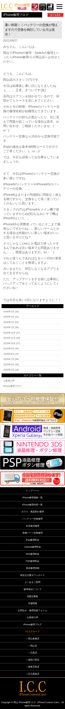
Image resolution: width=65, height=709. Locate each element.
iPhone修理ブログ (12, 386)
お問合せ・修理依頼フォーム (32, 610)
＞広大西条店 (32, 674)
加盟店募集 (32, 596)
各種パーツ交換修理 (32, 532)
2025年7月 (8, 359)
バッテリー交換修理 (32, 518)
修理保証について (33, 589)
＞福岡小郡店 (32, 659)
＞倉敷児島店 (32, 666)
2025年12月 (9, 332)
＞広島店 (32, 652)
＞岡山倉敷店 (32, 638)
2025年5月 (8, 369)
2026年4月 (8, 311)
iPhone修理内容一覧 (32, 504)
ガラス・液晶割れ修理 (32, 511)
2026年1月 (8, 327)
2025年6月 (8, 364)
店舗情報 (32, 603)
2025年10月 (9, 343)
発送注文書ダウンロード (32, 575)
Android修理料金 (32, 547)
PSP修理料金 (32, 561)
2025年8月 (8, 354)
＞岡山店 (32, 645)
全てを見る (55, 15)
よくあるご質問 (32, 582)
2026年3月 (8, 316)
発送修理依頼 (32, 568)
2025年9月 (8, 348)
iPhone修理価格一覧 (32, 497)
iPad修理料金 (32, 540)
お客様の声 (9, 380)
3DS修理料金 (32, 554)
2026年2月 (8, 322)
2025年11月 (9, 338)
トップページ (32, 490)
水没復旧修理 (32, 526)
